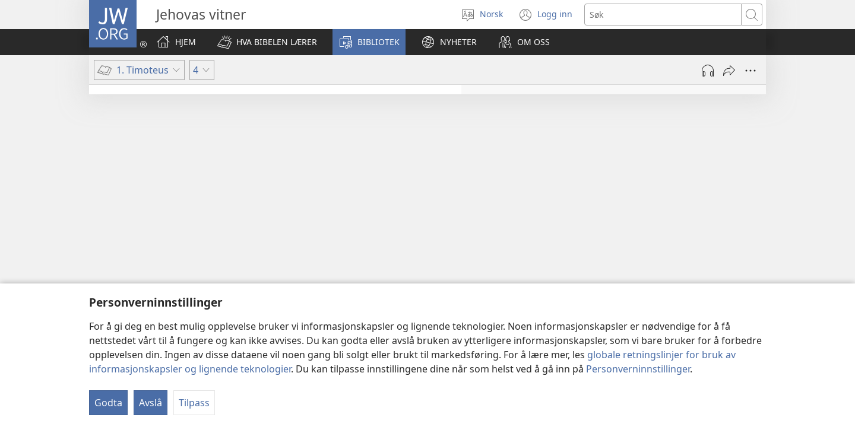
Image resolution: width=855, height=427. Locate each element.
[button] (267, 42)
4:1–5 (607, 182)
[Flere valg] (750, 70)
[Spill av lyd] (707, 70)
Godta (108, 402)
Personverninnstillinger (638, 368)
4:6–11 (583, 212)
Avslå (150, 402)
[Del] (729, 70)
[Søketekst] (663, 15)
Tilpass (194, 402)
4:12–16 (567, 243)
